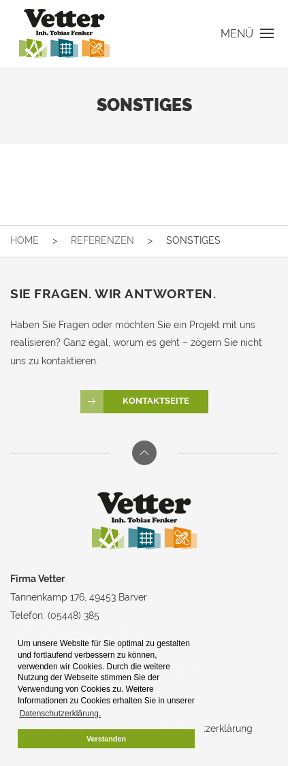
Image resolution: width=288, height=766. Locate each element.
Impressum (179, 709)
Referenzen (102, 240)
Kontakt (172, 691)
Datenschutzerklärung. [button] (60, 713)
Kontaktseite (134, 401)
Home (24, 240)
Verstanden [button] (106, 739)
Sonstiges (193, 240)
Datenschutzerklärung (204, 728)
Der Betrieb (180, 672)
